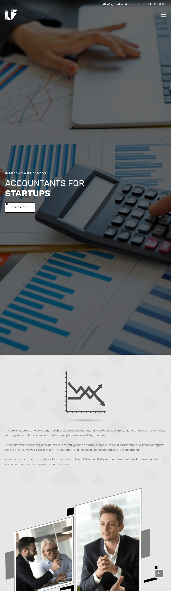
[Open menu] (163, 14)
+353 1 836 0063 (154, 4)
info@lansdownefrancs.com (123, 4)
